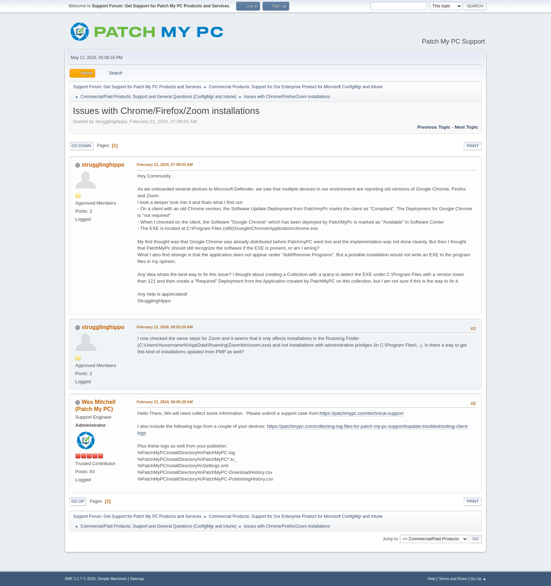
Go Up (77, 501)
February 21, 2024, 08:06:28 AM (165, 402)
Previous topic (433, 127)
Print (473, 146)
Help (431, 579)
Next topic (466, 127)
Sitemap (137, 579)
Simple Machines (112, 579)
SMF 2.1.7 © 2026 (80, 579)
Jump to (390, 538)
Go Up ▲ (478, 579)
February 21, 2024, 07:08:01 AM (165, 164)
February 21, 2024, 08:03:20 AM (165, 327)
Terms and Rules (453, 579)
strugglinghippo (103, 165)
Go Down (81, 146)
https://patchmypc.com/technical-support (362, 413)
